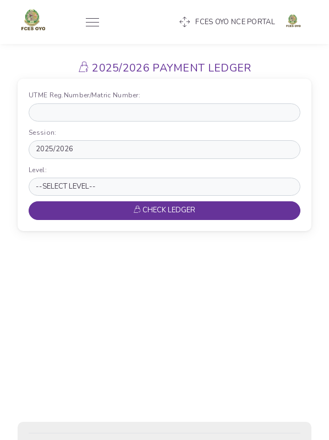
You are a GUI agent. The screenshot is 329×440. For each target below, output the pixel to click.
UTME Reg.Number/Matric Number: (87, 95)
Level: (40, 170)
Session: (45, 132)
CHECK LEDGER (164, 210)
